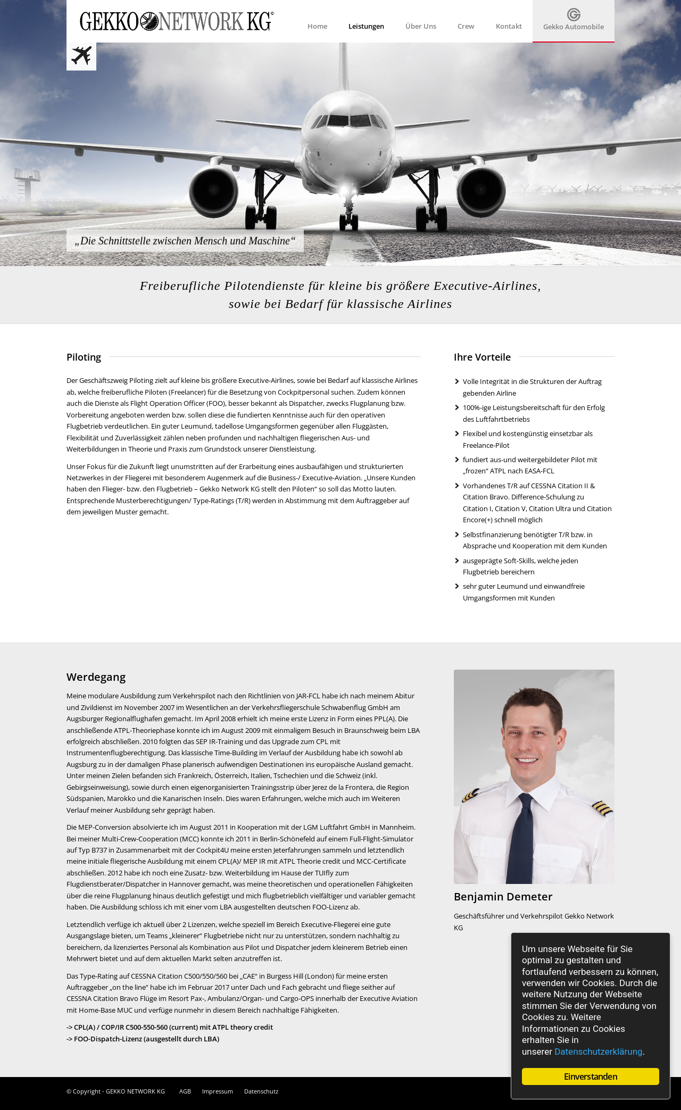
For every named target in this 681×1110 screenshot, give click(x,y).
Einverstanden (590, 1076)
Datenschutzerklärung (598, 1051)
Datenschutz (261, 1091)
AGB (185, 1091)
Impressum (217, 1091)
